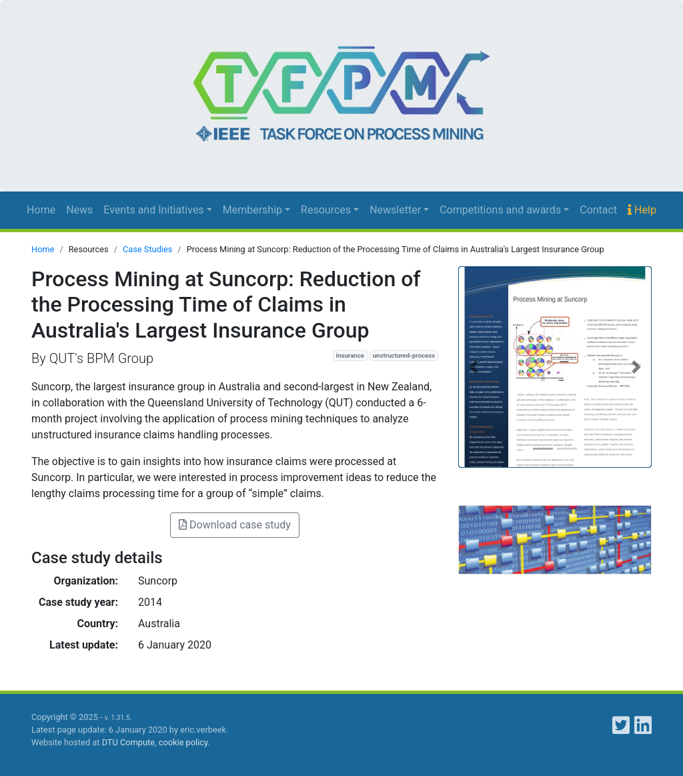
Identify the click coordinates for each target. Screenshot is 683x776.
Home (41, 210)
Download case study (235, 524)
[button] (473, 367)
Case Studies (147, 249)
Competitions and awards (500, 210)
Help (642, 210)
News (79, 210)
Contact (598, 210)
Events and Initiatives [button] (153, 210)
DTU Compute (128, 742)
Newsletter (395, 210)
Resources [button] (326, 210)
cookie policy (183, 742)
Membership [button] (252, 210)
